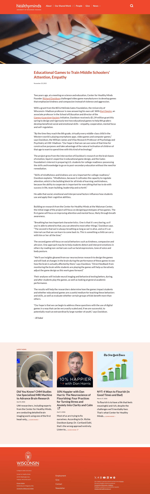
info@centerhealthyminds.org (102, 489)
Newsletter (60, 488)
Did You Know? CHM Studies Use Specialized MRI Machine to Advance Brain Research (34, 395)
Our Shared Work (63, 6)
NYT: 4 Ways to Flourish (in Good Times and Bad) (113, 393)
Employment (61, 475)
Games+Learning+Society (47, 117)
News (95, 6)
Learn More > (34, 419)
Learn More (73, 430)
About (49, 6)
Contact (59, 484)
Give (88, 6)
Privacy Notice (21, 483)
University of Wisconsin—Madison (103, 485)
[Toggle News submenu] (100, 6)
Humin (122, 481)
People (79, 6)
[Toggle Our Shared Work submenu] (73, 6)
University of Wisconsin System (25, 488)
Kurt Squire (106, 111)
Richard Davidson (51, 98)
